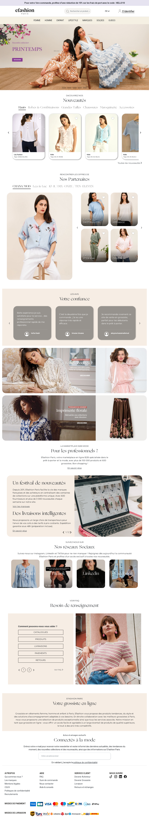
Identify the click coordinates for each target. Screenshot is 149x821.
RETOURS (41, 660)
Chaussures (90, 107)
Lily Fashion (18, 154)
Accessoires (126, 107)
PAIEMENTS (41, 653)
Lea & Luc (40, 186)
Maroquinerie (108, 107)
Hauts (22, 107)
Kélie (52, 154)
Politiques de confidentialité (17, 791)
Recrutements (11, 794)
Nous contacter (47, 784)
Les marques (11, 780)
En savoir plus (75, 468)
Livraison (78, 784)
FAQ (41, 777)
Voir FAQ (58, 670)
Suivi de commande (49, 780)
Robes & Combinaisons (43, 107)
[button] (64, 532)
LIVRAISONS (40, 646)
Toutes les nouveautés (130, 163)
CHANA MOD (22, 186)
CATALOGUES (41, 632)
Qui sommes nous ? (14, 777)
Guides (112, 20)
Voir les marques (21, 506)
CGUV (7, 787)
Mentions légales (12, 784)
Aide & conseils (46, 787)
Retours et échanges (84, 787)
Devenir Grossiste (82, 780)
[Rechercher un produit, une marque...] (80, 11)
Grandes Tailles (71, 107)
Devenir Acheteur (82, 777)
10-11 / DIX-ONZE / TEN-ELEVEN (71, 186)
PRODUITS (40, 639)
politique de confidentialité (85, 762)
